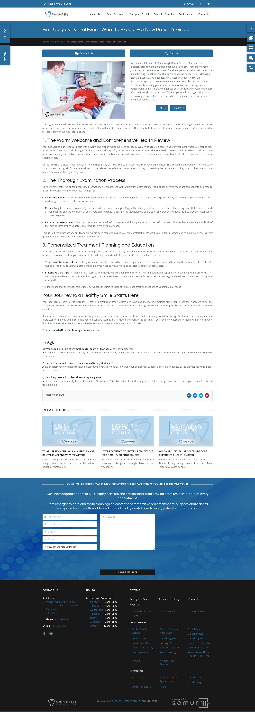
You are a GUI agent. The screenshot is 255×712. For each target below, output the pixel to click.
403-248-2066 (63, 3)
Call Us (171, 53)
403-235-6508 (58, 625)
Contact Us (83, 53)
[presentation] (127, 559)
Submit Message (127, 572)
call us (63, 323)
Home (46, 41)
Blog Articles (57, 41)
